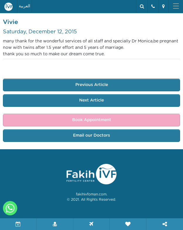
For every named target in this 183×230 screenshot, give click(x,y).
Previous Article (91, 85)
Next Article (91, 100)
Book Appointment (91, 120)
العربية (24, 6)
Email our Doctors (91, 135)
